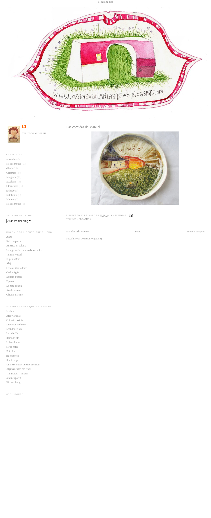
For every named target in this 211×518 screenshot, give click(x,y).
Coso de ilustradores (16, 268)
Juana (9, 236)
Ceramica (85, 219)
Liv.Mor (10, 311)
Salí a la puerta (14, 241)
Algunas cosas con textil (18, 369)
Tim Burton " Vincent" (17, 373)
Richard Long (13, 382)
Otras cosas (12, 186)
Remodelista (12, 338)
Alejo (9, 263)
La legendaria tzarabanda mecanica (24, 250)
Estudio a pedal (14, 276)
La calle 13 (12, 333)
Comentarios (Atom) (91, 238)
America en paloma (16, 245)
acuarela (10, 159)
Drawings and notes (16, 324)
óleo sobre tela (13, 163)
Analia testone (13, 290)
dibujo (9, 168)
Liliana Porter (13, 342)
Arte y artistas (13, 315)
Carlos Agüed (13, 272)
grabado (10, 190)
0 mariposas (118, 215)
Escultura (11, 181)
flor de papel (12, 360)
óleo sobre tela (13, 203)
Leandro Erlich (14, 329)
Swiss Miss (12, 346)
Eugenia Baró (13, 259)
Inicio (138, 231)
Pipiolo (10, 281)
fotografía (11, 177)
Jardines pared (13, 378)
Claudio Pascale (14, 294)
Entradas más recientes (77, 231)
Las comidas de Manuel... (84, 127)
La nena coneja (14, 286)
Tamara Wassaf (14, 254)
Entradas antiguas (196, 231)
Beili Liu (10, 351)
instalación (11, 195)
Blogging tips (105, 1)
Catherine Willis (14, 320)
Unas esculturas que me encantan (23, 364)
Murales (10, 199)
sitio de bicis (12, 355)
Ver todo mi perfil (34, 133)
